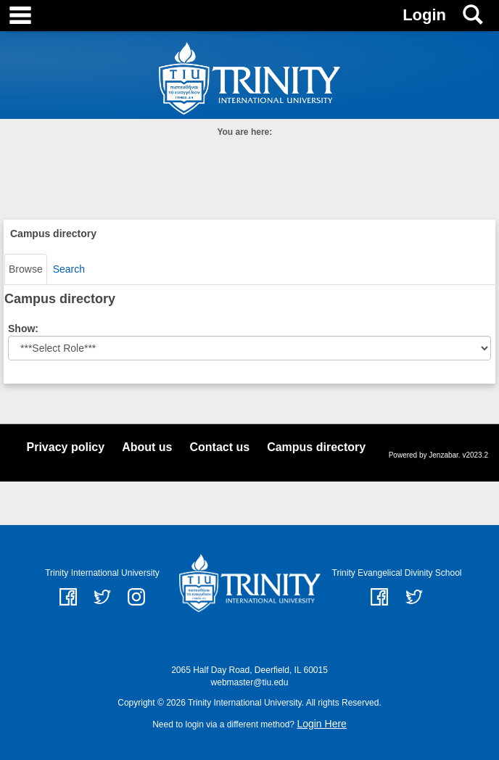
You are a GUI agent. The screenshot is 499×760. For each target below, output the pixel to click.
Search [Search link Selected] (69, 269)
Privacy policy (66, 447)
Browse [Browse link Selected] (26, 269)
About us (147, 447)
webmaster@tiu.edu (250, 682)
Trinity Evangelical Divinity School (397, 573)
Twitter (414, 596)
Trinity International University (102, 573)
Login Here (322, 724)
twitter (102, 596)
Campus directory (316, 447)
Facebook (379, 596)
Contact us (219, 447)
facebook (68, 596)
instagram (136, 596)
